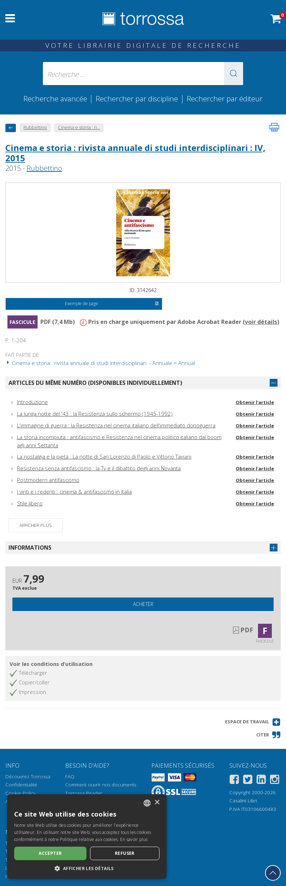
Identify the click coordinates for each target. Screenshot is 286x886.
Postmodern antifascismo (48, 479)
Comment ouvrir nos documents (100, 784)
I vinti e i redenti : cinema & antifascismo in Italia (74, 491)
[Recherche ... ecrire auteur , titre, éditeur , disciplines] (143, 73)
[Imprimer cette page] (274, 127)
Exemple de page (111, 304)
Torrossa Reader (83, 793)
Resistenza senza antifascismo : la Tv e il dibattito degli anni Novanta (99, 468)
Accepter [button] (50, 853)
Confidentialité (21, 784)
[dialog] (87, 836)
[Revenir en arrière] (10, 128)
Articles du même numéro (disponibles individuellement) (95, 383)
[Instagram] (275, 780)
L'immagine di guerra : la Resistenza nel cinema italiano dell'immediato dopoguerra (116, 425)
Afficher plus (35, 525)
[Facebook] (234, 780)
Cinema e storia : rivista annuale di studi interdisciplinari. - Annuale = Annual (100, 362)
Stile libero (30, 503)
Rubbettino (44, 168)
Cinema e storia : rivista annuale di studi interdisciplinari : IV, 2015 (135, 153)
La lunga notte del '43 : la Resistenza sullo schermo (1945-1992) (95, 413)
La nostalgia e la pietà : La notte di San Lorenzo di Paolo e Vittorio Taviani (104, 456)
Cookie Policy (20, 793)
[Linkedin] (261, 780)
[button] (233, 73)
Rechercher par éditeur (225, 98)
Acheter (143, 604)
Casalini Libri (243, 800)
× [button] (156, 802)
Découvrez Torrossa (27, 776)
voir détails (261, 322)
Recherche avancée (56, 98)
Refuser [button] (125, 853)
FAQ (69, 776)
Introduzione (32, 401)
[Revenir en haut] (273, 873)
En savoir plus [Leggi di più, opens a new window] (133, 839)
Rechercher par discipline (137, 98)
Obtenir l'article (255, 402)
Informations (30, 547)
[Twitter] (248, 780)
